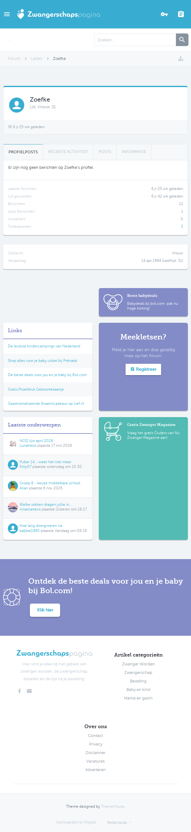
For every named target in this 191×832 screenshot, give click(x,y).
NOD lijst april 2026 (36, 441)
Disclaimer (95, 753)
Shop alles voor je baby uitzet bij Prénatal (42, 360)
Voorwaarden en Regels (76, 822)
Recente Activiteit (68, 151)
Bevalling (138, 681)
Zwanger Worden (138, 664)
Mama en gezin (138, 698)
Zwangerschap (138, 672)
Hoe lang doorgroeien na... (42, 525)
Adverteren (95, 770)
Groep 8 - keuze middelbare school (50, 483)
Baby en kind (138, 689)
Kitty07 (25, 466)
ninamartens (30, 509)
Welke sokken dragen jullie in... (46, 504)
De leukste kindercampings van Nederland (44, 346)
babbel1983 (30, 530)
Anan (24, 488)
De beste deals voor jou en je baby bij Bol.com (47, 375)
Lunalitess (28, 445)
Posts (104, 151)
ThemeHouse (112, 806)
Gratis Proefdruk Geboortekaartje (36, 389)
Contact (95, 736)
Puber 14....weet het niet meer (45, 462)
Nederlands (117, 822)
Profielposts (23, 152)
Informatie (134, 151)
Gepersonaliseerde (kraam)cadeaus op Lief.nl (46, 403)
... (8, 40)
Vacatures (95, 761)
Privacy (95, 744)
